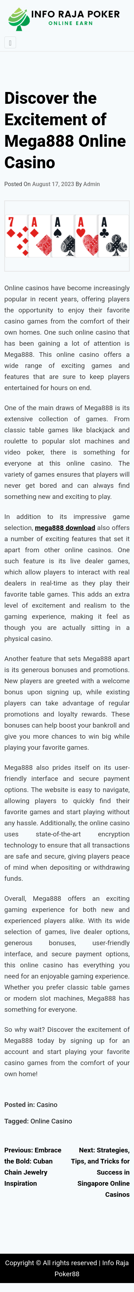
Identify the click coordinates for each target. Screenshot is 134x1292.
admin (91, 184)
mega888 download (65, 528)
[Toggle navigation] (10, 42)
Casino (46, 1105)
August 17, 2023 (53, 184)
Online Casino (51, 1121)
